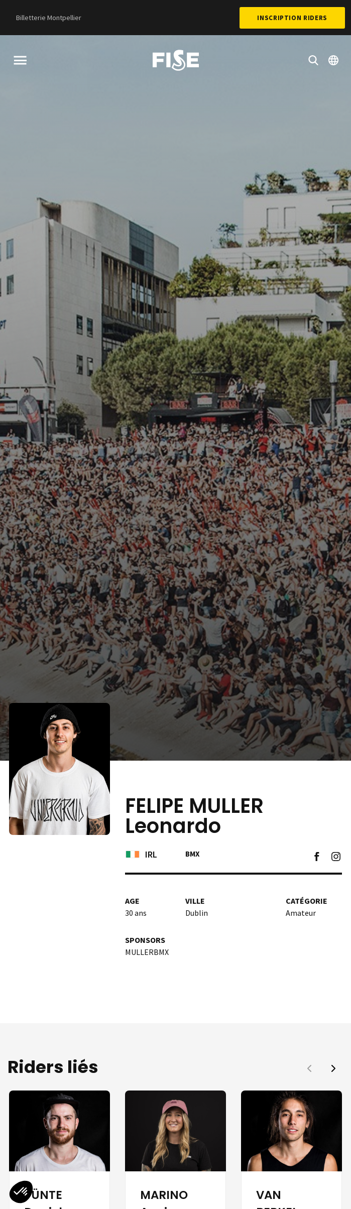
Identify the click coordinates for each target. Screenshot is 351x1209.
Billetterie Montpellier (48, 17)
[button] (333, 1068)
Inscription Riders (292, 18)
